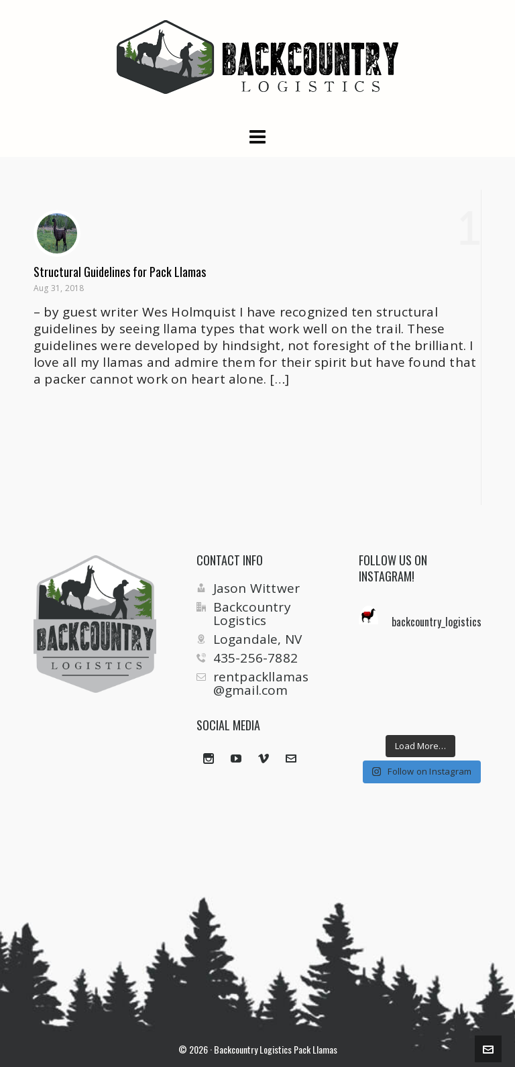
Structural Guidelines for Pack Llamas (120, 271)
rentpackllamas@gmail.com (261, 683)
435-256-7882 (255, 658)
